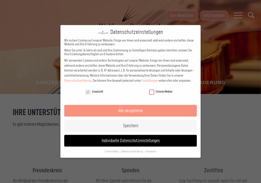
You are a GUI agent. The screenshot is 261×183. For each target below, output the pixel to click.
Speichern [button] (130, 117)
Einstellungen (149, 73)
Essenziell (94, 83)
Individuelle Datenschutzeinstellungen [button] (131, 132)
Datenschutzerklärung (78, 73)
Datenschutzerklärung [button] (132, 143)
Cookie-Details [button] (112, 143)
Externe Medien (160, 83)
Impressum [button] (151, 143)
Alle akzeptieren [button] (130, 102)
